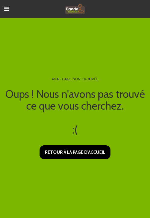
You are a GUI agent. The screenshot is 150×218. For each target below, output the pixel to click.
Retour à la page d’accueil (75, 152)
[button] (7, 9)
